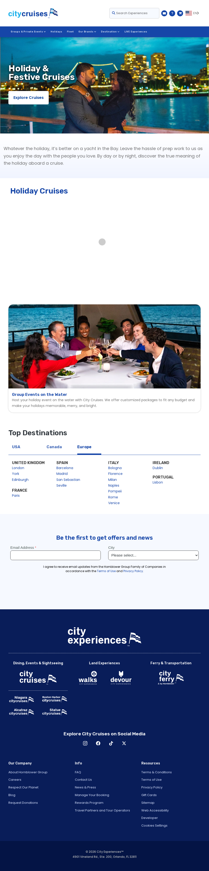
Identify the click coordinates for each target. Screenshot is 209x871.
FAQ (78, 772)
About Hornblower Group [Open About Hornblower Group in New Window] (28, 772)
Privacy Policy (151, 787)
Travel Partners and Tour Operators (102, 810)
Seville (61, 485)
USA (16, 447)
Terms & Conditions (156, 772)
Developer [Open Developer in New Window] (149, 818)
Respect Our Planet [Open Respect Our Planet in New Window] (23, 787)
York (15, 473)
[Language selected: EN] (193, 13)
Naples (113, 485)
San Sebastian (68, 479)
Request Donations (23, 802)
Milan (112, 479)
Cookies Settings (154, 825)
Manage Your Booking (92, 795)
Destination (110, 31)
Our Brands (87, 31)
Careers (14, 779)
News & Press (85, 787)
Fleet (70, 31)
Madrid (62, 473)
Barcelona (64, 468)
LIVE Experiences (136, 31)
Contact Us (83, 779)
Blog (11, 795)
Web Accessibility (155, 810)
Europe (84, 447)
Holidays (56, 31)
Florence (115, 473)
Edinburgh (20, 479)
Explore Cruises (28, 97)
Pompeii (115, 491)
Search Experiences (130, 13)
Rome (113, 497)
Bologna (115, 468)
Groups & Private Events (28, 31)
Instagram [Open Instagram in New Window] (85, 743)
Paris (16, 495)
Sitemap (148, 802)
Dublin (158, 468)
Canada (54, 447)
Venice (114, 503)
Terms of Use (151, 779)
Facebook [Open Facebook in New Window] (98, 743)
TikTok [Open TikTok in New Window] (111, 743)
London (18, 468)
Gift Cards (149, 795)
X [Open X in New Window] (124, 743)
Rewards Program (89, 802)
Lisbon (158, 482)
